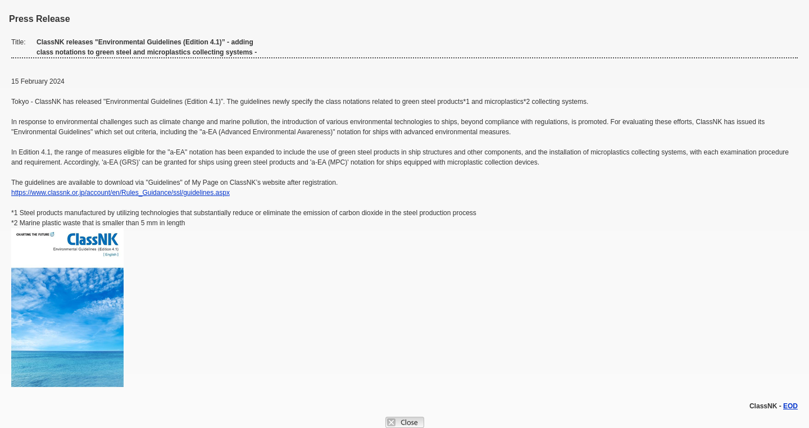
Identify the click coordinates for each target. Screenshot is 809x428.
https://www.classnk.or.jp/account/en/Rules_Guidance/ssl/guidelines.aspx (120, 193)
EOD (790, 406)
